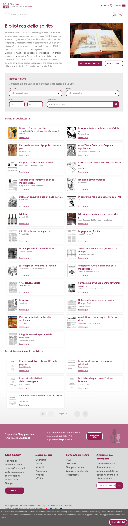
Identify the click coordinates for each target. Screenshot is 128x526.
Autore (68, 88)
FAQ (68, 460)
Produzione (42, 471)
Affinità (39, 478)
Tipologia (12, 88)
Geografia (41, 460)
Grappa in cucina (75, 467)
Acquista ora (94, 436)
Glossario (71, 463)
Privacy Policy (56, 506)
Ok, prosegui (118, 522)
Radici (39, 463)
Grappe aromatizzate (77, 471)
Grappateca (72, 475)
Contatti (14, 490)
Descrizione (51, 99)
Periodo (12, 99)
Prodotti (40, 475)
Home (14, 15)
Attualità (40, 467)
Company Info (43, 506)
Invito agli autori (90, 63)
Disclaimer (68, 506)
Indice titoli (114, 63)
